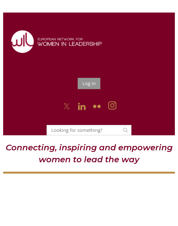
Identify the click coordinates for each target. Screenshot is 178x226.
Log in (89, 83)
